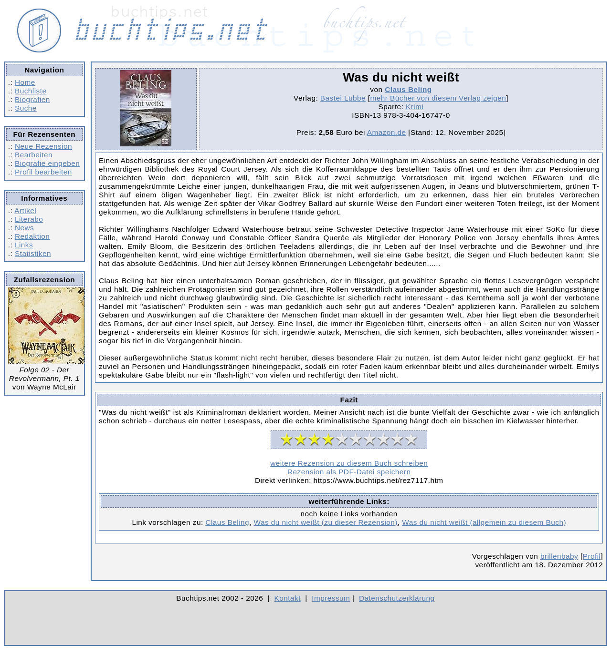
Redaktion (32, 236)
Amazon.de (386, 132)
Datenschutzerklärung (397, 598)
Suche (26, 108)
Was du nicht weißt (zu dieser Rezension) (326, 522)
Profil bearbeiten (43, 172)
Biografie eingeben (47, 163)
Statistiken (33, 253)
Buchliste (30, 91)
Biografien (32, 99)
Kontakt (287, 598)
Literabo (29, 219)
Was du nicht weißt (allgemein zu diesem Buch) (484, 522)
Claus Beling (408, 89)
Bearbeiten (34, 155)
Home (25, 82)
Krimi (414, 106)
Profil (592, 556)
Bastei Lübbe (343, 98)
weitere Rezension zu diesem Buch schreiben (349, 463)
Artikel (25, 210)
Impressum (331, 598)
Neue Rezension (43, 146)
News (24, 228)
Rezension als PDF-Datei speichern (349, 472)
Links (24, 245)
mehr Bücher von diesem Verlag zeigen (438, 98)
